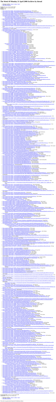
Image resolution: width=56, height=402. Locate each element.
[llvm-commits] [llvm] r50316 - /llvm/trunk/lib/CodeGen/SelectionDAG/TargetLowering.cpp (19, 361)
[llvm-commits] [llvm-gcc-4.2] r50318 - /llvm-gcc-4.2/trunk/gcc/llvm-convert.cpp (17, 365)
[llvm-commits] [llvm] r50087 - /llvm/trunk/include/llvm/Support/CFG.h (15, 94)
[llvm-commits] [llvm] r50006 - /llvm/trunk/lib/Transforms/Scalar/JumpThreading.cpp (18, 11)
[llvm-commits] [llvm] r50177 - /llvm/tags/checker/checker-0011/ (14, 192)
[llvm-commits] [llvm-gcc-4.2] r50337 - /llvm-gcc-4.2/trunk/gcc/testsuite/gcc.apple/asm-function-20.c (21, 388)
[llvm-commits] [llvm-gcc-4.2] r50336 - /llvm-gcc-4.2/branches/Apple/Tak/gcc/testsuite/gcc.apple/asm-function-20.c (23, 387)
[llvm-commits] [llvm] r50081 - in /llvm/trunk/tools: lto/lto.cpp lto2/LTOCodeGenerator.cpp (19, 89)
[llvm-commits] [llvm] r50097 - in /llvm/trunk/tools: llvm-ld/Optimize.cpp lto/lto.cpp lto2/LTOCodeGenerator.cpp (23, 106)
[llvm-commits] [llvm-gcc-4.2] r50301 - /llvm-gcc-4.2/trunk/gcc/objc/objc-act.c (17, 337)
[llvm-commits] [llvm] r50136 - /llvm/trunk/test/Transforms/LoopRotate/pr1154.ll (17, 141)
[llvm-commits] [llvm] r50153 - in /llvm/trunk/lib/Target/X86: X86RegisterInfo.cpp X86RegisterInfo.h (21, 159)
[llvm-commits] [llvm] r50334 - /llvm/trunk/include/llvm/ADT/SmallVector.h (16, 385)
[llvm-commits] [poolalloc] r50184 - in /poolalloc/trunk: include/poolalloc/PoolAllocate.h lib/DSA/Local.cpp (22, 202)
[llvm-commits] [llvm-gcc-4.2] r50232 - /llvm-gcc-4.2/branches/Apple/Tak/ (16, 260)
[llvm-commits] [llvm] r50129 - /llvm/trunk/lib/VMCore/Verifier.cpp (15, 136)
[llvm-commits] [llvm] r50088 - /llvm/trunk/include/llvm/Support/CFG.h (15, 95)
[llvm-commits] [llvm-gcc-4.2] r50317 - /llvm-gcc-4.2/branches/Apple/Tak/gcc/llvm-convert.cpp (20, 362)
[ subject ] (12, 4)
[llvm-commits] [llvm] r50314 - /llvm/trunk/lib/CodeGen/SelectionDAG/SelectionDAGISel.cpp (19, 357)
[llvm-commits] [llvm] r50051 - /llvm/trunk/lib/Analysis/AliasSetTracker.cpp (16, 57)
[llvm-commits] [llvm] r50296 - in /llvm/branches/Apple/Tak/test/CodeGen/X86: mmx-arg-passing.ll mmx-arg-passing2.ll (24, 335)
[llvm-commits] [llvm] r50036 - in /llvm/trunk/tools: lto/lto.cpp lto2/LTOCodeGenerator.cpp (19, 19)
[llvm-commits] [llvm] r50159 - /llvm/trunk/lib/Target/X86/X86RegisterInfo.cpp (17, 166)
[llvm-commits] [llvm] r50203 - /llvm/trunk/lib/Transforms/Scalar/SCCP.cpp (16, 230)
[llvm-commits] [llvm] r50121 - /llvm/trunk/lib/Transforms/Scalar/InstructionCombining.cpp (19, 126)
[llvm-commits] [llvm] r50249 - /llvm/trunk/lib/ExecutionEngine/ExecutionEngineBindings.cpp (19, 270)
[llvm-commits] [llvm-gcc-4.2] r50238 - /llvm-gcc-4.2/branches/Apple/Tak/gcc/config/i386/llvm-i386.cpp (21, 263)
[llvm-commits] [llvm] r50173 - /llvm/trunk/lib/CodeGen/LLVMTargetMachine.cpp (17, 184)
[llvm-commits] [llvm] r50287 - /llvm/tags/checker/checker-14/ (14, 325)
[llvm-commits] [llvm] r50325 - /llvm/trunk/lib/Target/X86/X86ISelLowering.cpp (17, 369)
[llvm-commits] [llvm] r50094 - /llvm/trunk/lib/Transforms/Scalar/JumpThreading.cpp (18, 98)
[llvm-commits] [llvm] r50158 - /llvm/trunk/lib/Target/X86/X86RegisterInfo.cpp (17, 165)
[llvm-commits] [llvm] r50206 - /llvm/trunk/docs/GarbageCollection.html (16, 233)
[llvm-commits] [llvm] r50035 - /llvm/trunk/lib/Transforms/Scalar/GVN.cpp (16, 18)
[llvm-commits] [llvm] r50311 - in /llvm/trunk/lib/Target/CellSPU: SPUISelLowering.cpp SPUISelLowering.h (22, 351)
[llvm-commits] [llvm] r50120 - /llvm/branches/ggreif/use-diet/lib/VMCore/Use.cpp (17, 125)
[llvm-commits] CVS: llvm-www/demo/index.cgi (11, 307)
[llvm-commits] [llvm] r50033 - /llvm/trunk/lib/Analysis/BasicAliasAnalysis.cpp (17, 10)
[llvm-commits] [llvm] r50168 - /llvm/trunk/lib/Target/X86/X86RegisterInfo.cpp (17, 176)
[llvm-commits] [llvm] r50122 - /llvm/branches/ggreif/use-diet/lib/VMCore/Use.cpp (17, 130)
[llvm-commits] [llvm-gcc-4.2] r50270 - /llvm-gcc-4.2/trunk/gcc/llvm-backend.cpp (17, 305)
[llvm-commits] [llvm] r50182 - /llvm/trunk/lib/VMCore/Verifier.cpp (15, 197)
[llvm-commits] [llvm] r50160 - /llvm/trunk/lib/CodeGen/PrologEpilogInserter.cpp (17, 167)
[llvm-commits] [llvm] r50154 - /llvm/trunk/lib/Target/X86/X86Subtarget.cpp (16, 160)
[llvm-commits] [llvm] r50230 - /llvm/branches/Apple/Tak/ (13, 258)
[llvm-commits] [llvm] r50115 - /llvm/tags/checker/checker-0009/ (14, 122)
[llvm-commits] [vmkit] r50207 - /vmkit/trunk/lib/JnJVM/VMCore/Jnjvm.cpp (16, 234)
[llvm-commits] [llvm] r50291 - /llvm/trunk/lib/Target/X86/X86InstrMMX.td (16, 330)
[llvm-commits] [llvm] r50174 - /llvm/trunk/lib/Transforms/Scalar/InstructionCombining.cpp (19, 185)
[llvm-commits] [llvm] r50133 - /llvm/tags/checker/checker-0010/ (14, 139)
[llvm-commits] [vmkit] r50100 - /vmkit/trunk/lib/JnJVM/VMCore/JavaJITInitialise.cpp (18, 108)
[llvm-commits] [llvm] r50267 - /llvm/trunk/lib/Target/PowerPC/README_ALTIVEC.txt (18, 302)
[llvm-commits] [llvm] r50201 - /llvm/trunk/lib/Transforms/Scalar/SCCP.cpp (16, 228)
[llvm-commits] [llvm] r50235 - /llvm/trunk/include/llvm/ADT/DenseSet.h (16, 261)
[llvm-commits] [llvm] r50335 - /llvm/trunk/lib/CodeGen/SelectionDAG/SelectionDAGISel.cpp (19, 386)
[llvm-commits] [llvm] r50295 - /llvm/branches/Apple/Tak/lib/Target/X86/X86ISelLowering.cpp (20, 334)
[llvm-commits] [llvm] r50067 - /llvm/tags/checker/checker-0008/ (14, 70)
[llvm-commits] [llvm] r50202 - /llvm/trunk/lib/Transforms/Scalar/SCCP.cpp (16, 229)
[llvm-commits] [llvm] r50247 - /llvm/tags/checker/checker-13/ (14, 269)
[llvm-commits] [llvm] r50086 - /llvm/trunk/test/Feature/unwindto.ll (15, 93)
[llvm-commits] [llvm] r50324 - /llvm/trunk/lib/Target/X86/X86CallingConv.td (17, 368)
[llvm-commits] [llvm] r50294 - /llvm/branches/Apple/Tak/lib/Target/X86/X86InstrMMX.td (19, 333)
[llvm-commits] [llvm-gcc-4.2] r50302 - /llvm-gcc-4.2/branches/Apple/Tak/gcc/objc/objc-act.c (19, 338)
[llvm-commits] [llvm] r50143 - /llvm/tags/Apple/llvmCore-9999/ (14, 148)
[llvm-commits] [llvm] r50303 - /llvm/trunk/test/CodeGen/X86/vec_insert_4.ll (16, 339)
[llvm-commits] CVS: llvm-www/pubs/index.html (11, 129)
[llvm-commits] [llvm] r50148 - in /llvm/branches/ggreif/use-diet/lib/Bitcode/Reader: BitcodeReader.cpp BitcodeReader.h (24, 155)
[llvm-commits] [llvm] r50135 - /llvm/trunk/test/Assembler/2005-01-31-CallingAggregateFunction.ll (20, 140)
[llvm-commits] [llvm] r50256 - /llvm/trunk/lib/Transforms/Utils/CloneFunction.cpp (17, 284)
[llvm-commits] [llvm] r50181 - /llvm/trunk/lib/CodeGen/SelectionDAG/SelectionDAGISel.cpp (19, 196)
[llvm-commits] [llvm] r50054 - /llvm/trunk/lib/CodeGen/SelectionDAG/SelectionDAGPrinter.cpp (20, 60)
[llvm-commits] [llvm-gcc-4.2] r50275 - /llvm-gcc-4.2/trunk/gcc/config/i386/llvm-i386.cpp (19, 313)
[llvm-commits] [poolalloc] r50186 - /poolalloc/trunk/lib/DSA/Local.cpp (15, 204)
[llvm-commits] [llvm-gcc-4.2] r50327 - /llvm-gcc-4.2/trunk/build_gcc (15, 371)
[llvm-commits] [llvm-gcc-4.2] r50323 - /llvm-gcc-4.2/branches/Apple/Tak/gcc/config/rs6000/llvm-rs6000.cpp (22, 367)
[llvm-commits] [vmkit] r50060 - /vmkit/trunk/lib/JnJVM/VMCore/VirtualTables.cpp (18, 64)
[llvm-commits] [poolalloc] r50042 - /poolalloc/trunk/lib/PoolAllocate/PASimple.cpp (18, 29)
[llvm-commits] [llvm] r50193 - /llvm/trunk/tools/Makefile (13, 217)
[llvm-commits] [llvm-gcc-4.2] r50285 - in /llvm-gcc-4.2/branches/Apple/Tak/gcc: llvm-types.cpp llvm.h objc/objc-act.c (24, 324)
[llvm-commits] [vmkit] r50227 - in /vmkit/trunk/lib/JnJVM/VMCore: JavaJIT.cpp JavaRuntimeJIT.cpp (21, 256)
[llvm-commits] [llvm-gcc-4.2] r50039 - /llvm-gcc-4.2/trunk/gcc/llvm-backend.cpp (17, 23)
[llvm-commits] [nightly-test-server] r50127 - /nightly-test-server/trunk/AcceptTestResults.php (19, 134)
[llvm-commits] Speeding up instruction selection (11, 30)
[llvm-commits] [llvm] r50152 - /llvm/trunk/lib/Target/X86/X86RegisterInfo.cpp (17, 158)
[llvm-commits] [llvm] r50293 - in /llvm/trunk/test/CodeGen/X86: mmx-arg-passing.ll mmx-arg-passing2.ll (22, 332)
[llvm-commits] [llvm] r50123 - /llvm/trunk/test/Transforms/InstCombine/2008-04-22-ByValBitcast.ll (20, 131)
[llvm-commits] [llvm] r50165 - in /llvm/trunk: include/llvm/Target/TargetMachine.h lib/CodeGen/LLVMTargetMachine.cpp (25, 172)
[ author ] (15, 4)
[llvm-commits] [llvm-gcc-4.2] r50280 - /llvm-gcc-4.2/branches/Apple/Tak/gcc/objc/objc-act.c (19, 319)
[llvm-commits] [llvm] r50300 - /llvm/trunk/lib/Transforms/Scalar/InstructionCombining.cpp (19, 336)
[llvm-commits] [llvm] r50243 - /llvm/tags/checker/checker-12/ (14, 268)
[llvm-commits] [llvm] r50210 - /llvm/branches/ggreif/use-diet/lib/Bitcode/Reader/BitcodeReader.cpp (20, 239)
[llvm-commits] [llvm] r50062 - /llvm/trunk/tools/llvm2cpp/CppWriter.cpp (16, 68)
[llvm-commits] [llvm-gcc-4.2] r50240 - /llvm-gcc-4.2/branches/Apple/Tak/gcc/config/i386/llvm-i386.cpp (21, 267)
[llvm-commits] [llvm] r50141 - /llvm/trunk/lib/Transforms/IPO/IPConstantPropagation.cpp (19, 146)
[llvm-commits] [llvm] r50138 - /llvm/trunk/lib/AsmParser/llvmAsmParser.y (16, 143)
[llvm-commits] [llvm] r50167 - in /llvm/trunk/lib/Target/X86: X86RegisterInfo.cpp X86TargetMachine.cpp (22, 175)
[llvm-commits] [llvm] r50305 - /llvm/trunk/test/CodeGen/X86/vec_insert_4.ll (16, 341)
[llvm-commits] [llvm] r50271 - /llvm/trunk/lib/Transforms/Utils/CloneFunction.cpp (17, 306)
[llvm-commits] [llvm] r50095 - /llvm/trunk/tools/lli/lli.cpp (13, 99)
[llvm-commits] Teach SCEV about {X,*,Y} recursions (12, 198)
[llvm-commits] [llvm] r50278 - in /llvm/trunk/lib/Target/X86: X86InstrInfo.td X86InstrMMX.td (20, 316)
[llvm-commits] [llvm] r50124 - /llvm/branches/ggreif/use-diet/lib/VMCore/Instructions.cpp (19, 132)
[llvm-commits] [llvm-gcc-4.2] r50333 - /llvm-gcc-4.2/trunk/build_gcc (15, 382)
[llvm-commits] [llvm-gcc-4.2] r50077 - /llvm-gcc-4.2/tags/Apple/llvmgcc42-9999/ (17, 82)
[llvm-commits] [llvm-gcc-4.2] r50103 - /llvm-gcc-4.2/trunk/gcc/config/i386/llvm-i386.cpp (19, 114)
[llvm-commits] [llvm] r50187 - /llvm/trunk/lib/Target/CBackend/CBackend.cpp (17, 205)
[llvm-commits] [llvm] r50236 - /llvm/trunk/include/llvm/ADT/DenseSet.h (16, 262)
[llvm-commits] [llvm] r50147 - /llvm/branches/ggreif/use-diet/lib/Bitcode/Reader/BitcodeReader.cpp (20, 153)
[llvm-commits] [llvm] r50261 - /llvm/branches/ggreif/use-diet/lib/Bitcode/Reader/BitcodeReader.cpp (20, 294)
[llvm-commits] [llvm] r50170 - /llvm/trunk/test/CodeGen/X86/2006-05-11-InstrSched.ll (18, 178)
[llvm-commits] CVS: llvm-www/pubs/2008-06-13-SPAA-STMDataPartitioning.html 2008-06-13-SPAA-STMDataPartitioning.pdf (26, 128)
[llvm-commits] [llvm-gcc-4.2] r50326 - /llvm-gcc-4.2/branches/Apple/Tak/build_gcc (18, 370)
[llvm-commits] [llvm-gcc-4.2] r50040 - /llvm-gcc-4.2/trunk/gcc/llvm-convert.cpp (17, 24)
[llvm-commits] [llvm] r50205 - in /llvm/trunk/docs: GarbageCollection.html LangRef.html (19, 232)
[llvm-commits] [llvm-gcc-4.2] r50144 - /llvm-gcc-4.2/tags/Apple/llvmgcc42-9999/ (17, 149)
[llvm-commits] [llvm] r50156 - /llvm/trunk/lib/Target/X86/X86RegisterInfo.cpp (17, 162)
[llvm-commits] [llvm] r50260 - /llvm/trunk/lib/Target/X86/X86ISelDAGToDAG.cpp (18, 292)
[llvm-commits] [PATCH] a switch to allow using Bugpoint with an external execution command (20, 112)
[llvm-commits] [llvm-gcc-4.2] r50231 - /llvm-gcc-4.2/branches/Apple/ (15, 259)
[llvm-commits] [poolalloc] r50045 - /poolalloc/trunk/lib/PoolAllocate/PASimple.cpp (18, 53)
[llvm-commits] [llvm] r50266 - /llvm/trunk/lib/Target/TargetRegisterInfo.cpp (16, 301)
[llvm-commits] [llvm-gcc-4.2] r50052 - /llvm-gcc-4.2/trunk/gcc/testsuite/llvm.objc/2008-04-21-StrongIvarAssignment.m (24, 58)
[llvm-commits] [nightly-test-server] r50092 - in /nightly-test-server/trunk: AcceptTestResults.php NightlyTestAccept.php (24, 96)
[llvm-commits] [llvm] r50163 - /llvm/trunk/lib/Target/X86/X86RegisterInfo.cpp (17, 170)
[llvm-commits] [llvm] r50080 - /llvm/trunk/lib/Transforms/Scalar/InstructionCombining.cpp (19, 88)
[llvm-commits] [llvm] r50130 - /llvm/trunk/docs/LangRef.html (14, 137)
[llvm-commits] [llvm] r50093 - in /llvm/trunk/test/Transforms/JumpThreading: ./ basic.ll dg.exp (20, 97)
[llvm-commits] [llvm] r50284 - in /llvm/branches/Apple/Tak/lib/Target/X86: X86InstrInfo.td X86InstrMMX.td (22, 323)
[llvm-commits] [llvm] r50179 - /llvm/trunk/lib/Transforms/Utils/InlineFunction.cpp (17, 193)
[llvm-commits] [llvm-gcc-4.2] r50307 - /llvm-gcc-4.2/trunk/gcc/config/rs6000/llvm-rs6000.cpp (19, 344)
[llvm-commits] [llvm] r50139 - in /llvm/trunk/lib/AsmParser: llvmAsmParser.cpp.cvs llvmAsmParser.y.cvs (22, 144)
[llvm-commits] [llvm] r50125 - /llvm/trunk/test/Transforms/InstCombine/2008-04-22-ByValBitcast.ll (20, 133)
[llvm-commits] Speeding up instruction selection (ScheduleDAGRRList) (16, 241)
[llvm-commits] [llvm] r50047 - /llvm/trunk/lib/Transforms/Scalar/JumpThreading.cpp (18, 55)
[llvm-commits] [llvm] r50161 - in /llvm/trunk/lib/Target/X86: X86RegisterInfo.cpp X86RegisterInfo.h (21, 168)
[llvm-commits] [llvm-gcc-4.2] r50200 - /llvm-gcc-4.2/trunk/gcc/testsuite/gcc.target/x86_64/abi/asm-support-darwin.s (23, 223)
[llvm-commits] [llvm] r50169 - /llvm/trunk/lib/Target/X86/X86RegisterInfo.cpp (17, 177)
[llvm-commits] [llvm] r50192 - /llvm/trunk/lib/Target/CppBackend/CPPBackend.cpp (18, 216)
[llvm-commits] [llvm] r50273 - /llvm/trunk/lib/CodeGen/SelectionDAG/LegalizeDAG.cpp (19, 310)
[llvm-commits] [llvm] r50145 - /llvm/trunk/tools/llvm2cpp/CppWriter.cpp (16, 150)
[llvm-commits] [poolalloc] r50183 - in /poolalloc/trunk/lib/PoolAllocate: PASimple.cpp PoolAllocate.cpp (21, 201)
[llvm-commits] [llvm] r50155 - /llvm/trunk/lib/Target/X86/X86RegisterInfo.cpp (17, 161)
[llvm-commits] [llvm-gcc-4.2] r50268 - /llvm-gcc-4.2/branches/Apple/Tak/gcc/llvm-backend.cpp (20, 303)
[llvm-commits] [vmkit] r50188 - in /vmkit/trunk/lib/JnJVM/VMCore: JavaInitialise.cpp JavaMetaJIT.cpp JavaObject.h (24, 207)
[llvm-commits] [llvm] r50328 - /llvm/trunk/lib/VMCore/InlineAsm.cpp (15, 372)
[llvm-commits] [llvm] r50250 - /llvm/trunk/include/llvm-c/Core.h (14, 271)
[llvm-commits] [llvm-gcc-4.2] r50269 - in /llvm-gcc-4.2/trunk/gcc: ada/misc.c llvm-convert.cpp (20, 304)
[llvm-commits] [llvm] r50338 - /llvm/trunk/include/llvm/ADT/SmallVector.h (16, 389)
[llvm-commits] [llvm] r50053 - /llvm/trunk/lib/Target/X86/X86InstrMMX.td (16, 59)
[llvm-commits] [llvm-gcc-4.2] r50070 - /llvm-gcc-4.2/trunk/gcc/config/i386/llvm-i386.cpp (19, 74)
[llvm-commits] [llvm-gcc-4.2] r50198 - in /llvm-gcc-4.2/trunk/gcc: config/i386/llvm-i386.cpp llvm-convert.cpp (22, 220)
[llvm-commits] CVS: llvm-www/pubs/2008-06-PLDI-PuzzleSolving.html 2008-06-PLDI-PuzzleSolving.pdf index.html (24, 295)
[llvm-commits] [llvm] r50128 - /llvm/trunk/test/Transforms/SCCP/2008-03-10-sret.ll (18, 135)
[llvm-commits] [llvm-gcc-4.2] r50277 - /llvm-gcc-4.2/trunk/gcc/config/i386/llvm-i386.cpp (19, 315)
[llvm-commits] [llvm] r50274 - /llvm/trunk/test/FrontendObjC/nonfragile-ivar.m (17, 312)
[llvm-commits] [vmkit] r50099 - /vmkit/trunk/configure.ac (13, 107)
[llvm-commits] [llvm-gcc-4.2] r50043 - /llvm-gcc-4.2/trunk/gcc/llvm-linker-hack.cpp (18, 51)
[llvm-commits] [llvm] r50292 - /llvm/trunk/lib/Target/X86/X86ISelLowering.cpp (17, 331)
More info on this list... (7, 5)
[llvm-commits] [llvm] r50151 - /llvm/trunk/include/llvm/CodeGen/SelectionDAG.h (17, 157)
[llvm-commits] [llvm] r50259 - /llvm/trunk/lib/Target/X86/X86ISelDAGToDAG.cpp (18, 290)
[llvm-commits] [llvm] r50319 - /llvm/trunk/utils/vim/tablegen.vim (14, 366)
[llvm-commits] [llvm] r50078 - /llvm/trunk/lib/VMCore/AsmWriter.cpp (15, 83)
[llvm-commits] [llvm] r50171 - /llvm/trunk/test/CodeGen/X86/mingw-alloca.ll (17, 179)
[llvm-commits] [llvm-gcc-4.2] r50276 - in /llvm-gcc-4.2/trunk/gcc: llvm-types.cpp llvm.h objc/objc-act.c (21, 314)
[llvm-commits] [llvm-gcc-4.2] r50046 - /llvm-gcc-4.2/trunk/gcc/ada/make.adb (16, 54)
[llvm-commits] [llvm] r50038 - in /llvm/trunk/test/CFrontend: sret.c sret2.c (16, 22)
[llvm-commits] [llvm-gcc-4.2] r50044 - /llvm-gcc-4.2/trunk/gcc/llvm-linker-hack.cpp (18, 52)
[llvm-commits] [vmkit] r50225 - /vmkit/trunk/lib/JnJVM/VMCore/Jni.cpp (16, 253)
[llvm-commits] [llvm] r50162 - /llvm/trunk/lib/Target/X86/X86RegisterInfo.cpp (17, 169)
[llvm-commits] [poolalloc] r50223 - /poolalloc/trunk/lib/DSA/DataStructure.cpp (17, 251)
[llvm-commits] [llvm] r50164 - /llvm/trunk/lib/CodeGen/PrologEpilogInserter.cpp (17, 171)
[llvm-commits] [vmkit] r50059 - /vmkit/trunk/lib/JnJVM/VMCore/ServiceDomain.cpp (18, 63)
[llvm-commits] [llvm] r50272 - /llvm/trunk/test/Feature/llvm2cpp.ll (15, 309)
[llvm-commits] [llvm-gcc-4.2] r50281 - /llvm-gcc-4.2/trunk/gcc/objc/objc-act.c (17, 320)
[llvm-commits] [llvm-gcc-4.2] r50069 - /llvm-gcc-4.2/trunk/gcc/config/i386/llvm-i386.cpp (19, 71)
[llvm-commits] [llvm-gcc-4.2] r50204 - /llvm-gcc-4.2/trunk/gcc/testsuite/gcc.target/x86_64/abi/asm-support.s (22, 231)
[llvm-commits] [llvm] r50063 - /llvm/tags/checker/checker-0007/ (14, 69)
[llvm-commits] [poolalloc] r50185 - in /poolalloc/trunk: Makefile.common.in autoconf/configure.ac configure (22, 203)
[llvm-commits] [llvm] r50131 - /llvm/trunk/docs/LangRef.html (14, 138)
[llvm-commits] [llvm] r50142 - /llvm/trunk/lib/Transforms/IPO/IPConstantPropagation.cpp (19, 147)
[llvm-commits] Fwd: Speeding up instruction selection (17, 44)
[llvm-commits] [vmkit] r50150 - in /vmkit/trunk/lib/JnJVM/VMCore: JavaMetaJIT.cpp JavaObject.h (20, 156)
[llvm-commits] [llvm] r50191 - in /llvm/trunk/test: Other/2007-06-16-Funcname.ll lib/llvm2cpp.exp (20, 215)
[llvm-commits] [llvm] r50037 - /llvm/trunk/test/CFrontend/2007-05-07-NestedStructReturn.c (19, 21)
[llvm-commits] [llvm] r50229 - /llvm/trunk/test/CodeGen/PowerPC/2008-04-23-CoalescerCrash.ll (20, 257)
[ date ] (19, 4)
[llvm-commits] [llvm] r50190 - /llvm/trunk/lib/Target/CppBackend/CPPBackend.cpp (18, 213)
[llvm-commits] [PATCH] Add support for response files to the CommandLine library (20, 380)
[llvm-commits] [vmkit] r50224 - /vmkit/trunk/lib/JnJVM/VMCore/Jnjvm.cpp (16, 252)
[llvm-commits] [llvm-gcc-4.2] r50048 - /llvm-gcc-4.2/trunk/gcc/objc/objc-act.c (17, 56)
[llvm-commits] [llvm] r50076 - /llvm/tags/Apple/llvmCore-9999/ (14, 81)
